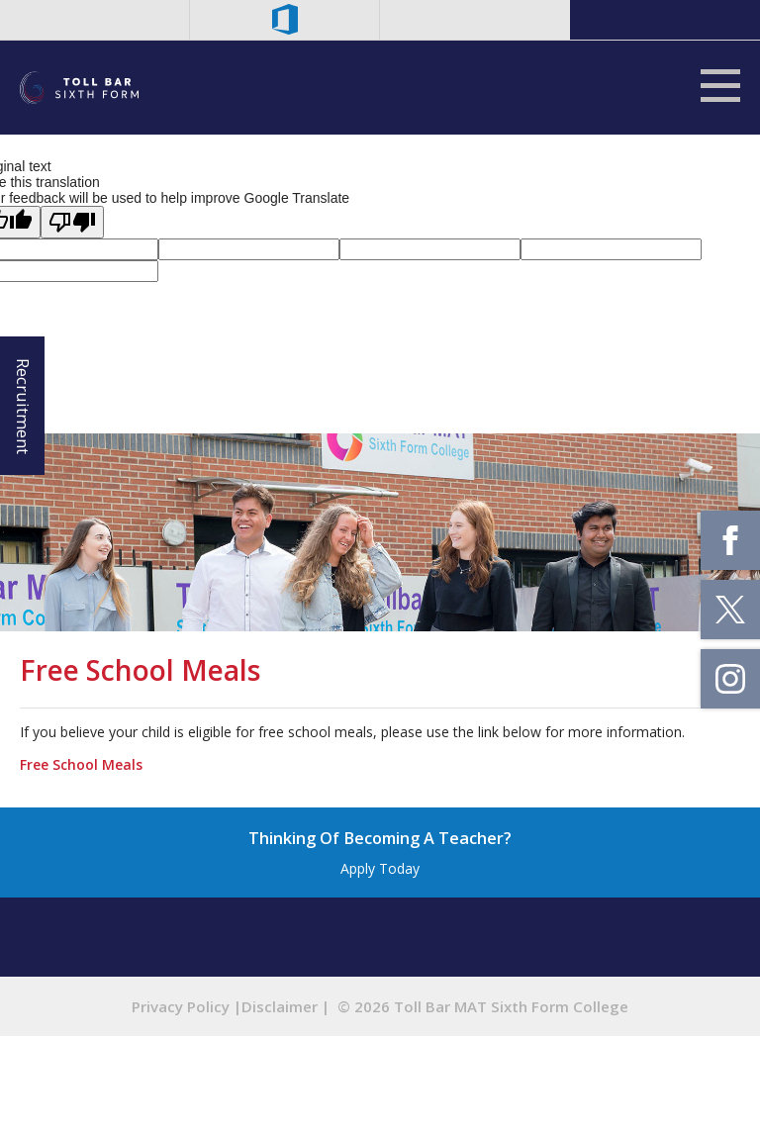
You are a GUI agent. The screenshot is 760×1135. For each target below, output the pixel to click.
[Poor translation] (72, 222)
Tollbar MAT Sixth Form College (79, 87)
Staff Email (95, 20)
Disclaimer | (285, 1006)
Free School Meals (81, 764)
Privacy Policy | (186, 1006)
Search (475, 20)
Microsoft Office (285, 20)
